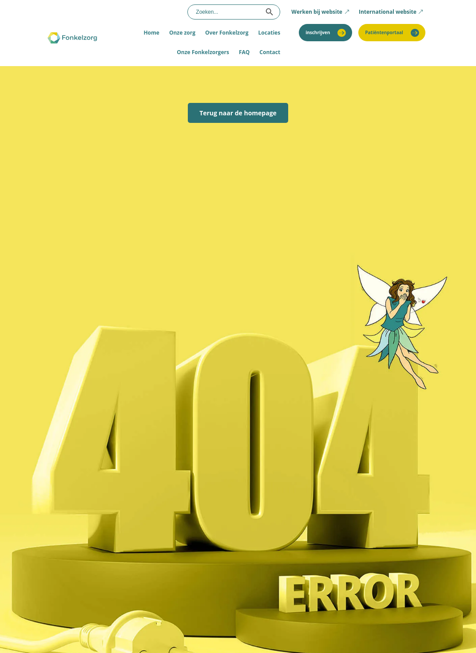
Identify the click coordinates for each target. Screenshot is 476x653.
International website (387, 12)
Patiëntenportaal (384, 32)
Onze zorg (182, 32)
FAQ (244, 52)
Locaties (269, 32)
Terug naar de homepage (238, 113)
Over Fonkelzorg (227, 32)
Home (151, 32)
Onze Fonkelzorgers (203, 52)
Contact (269, 52)
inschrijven (317, 32)
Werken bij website (316, 12)
